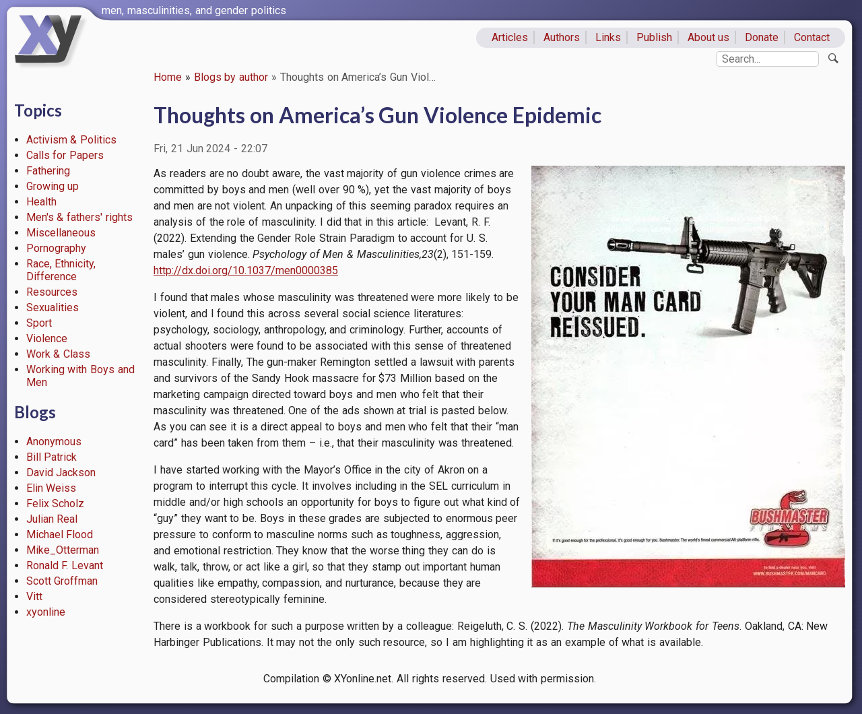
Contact (812, 37)
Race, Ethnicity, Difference (61, 270)
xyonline (45, 612)
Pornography (56, 248)
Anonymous (53, 441)
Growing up (52, 186)
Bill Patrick (51, 457)
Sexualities (52, 307)
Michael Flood (60, 534)
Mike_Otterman (62, 550)
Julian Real (52, 519)
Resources (51, 292)
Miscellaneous (61, 232)
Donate (761, 37)
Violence (46, 338)
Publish (654, 37)
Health (41, 201)
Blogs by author (231, 77)
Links (608, 37)
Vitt (34, 596)
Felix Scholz (55, 503)
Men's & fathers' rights (79, 217)
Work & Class (58, 354)
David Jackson (61, 472)
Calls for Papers (65, 155)
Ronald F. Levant (65, 565)
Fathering (48, 170)
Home (168, 77)
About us (709, 37)
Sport (39, 323)
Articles (510, 37)
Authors (561, 37)
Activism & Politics (71, 139)
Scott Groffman (62, 581)
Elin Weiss (51, 488)
